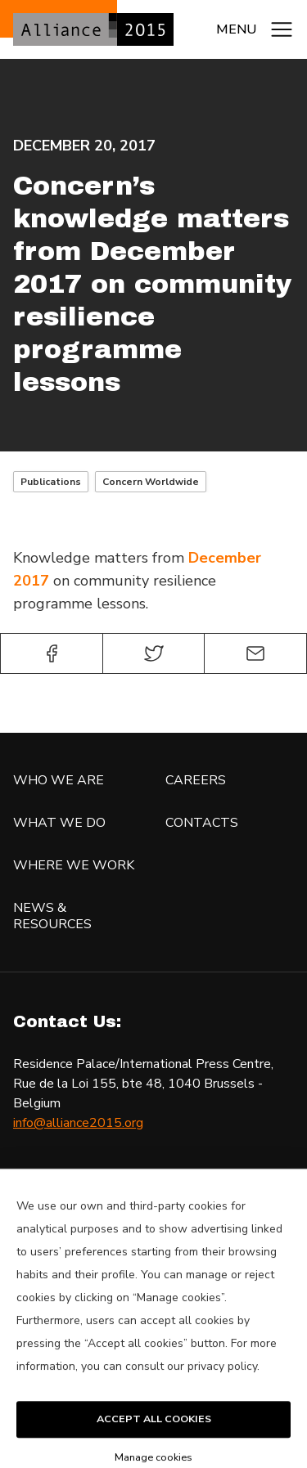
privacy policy (222, 1385)
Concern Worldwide (150, 481)
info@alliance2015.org (78, 1123)
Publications (50, 481)
